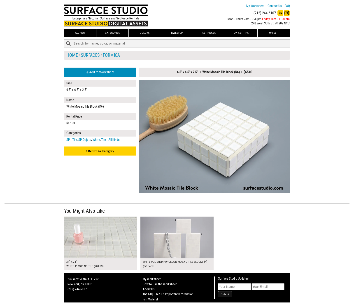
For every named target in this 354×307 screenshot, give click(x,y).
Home (72, 55)
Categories (112, 32)
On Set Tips (241, 32)
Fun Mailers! (150, 299)
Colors (145, 32)
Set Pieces (209, 32)
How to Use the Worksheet (160, 284)
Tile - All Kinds (110, 140)
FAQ (287, 6)
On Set (273, 32)
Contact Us (275, 6)
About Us (149, 289)
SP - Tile (71, 140)
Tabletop (177, 32)
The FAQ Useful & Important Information (168, 294)
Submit (225, 294)
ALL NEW (80, 32)
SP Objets (84, 140)
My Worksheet (255, 6)
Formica (111, 55)
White (96, 140)
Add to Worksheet (100, 72)
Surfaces (90, 55)
